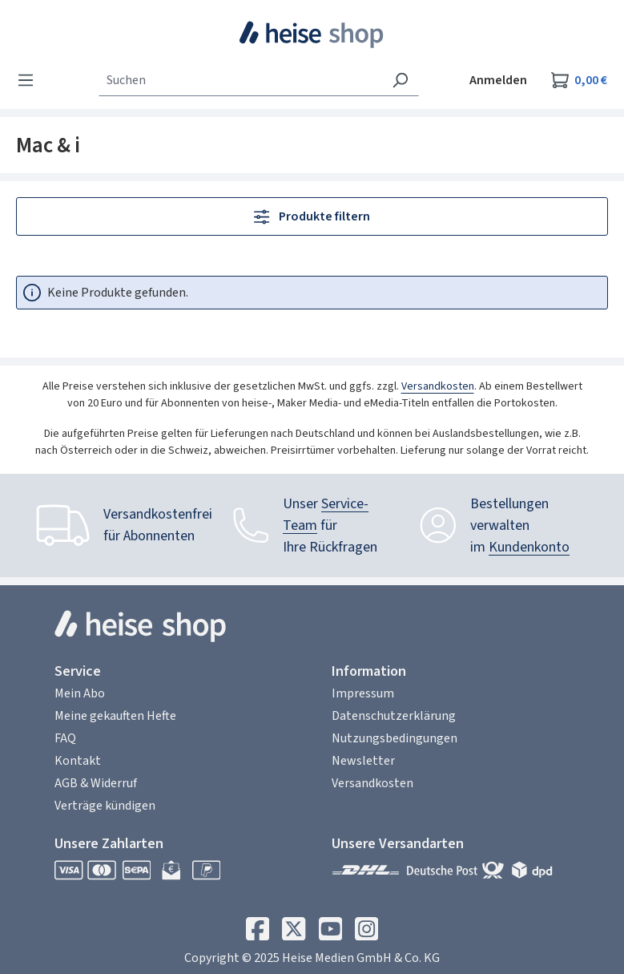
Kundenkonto (529, 547)
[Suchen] (400, 80)
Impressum (363, 693)
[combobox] (240, 80)
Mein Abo (79, 693)
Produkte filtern (311, 216)
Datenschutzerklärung (394, 716)
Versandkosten (437, 386)
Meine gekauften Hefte (115, 716)
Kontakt (77, 761)
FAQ (65, 738)
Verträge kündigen (104, 805)
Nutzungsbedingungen (394, 738)
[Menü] (30, 80)
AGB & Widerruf (95, 783)
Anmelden (498, 80)
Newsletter (363, 761)
